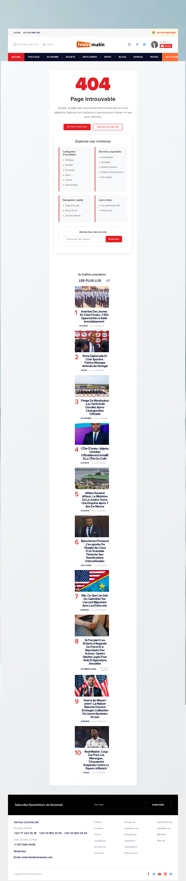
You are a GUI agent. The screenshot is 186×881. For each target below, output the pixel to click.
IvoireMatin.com (164, 828)
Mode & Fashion (109, 167)
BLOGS (122, 57)
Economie (86, 418)
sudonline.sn (129, 841)
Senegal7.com (130, 834)
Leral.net (98, 822)
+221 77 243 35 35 (25, 833)
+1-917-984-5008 (24, 844)
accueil (16, 57)
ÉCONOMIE (53, 57)
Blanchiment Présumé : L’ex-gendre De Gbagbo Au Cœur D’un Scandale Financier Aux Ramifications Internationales (95, 551)
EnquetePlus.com (164, 822)
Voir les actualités (108, 127)
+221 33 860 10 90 (50, 833)
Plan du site (106, 210)
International (71, 185)
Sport (68, 175)
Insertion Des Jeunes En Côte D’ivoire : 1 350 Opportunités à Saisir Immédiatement (94, 316)
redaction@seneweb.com (36, 857)
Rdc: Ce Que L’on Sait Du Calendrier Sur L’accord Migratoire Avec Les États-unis (95, 600)
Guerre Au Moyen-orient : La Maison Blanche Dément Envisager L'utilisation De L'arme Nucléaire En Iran (95, 709)
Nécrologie (106, 177)
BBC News (161, 834)
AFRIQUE (138, 57)
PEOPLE (154, 57)
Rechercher (114, 239)
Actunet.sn (99, 853)
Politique (69, 160)
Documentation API (110, 205)
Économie (70, 170)
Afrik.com (161, 841)
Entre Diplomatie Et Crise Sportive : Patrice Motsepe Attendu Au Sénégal (95, 361)
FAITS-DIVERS (90, 57)
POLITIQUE (34, 57)
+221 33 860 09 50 (75, 833)
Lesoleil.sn (98, 828)
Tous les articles (73, 215)
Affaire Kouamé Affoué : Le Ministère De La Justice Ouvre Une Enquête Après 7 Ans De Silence (95, 500)
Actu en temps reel (31, 32)
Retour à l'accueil (77, 127)
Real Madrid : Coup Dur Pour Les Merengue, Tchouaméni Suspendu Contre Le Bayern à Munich (96, 760)
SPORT (107, 57)
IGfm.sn (97, 834)
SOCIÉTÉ (70, 57)
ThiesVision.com (131, 828)
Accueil (17, 32)
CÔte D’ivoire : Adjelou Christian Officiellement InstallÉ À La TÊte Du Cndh (95, 453)
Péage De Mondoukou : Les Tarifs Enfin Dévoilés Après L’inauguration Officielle (95, 407)
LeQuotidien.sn (130, 847)
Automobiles (107, 157)
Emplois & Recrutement (112, 172)
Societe (83, 326)
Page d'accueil (72, 205)
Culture (68, 180)
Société (69, 165)
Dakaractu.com (130, 853)
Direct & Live (71, 210)
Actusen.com (100, 847)
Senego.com (129, 822)
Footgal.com (99, 841)
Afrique (84, 610)
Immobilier (106, 162)
